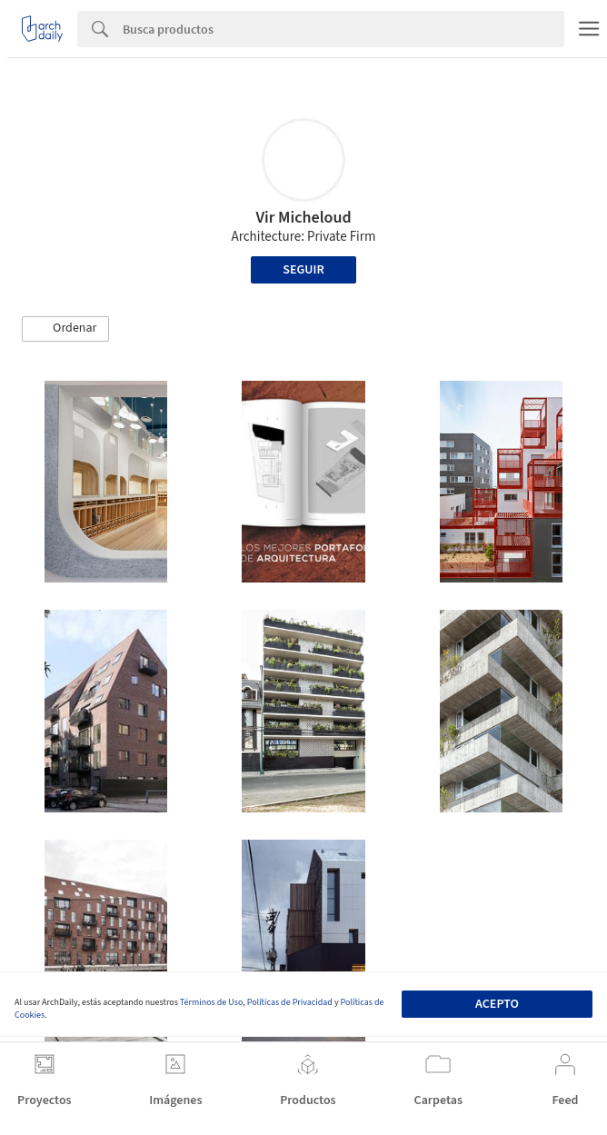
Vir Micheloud (303, 217)
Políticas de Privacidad (290, 1002)
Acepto (497, 1004)
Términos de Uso (211, 1002)
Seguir (303, 270)
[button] (65, 329)
